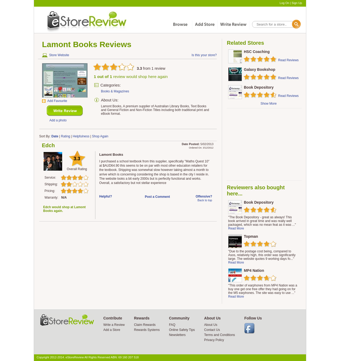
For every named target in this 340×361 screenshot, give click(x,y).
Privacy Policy (214, 340)
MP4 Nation (254, 270)
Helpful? (105, 196)
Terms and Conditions (219, 335)
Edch (48, 145)
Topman (251, 236)
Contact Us (212, 330)
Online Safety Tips (182, 330)
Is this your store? (204, 55)
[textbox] (276, 24)
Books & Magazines (115, 91)
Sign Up (297, 3)
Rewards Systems (147, 330)
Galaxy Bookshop (259, 69)
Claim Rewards (144, 325)
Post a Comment (157, 197)
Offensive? (204, 196)
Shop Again (100, 136)
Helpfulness (81, 136)
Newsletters (177, 335)
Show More (269, 103)
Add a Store (111, 330)
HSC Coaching (257, 52)
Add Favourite (57, 101)
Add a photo (58, 120)
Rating (65, 136)
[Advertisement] (264, 144)
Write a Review (114, 325)
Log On (284, 3)
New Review (65, 110)
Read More (236, 228)
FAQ (172, 325)
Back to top (204, 200)
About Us (210, 325)
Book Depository (259, 87)
